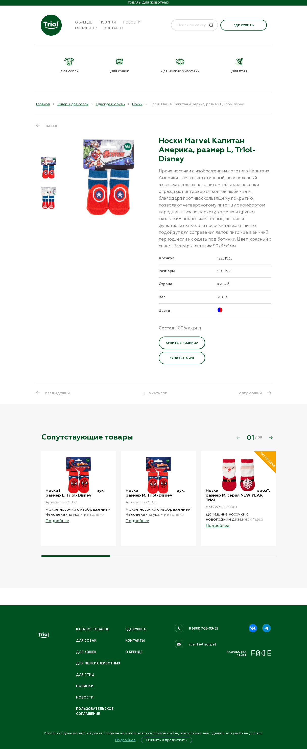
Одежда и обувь (110, 104)
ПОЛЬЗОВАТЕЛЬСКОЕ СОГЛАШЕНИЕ (95, 711)
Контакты (114, 28)
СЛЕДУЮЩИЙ (250, 393)
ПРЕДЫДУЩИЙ (58, 393)
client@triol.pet (202, 638)
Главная (43, 104)
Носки (137, 104)
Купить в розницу (182, 343)
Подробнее (125, 740)
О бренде (83, 22)
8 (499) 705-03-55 (204, 622)
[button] (271, 437)
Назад (51, 125)
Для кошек (86, 645)
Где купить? (86, 28)
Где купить (243, 25)
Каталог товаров (93, 623)
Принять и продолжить (166, 740)
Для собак (86, 634)
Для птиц (85, 674)
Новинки (108, 22)
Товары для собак (72, 104)
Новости (131, 22)
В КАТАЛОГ (158, 393)
